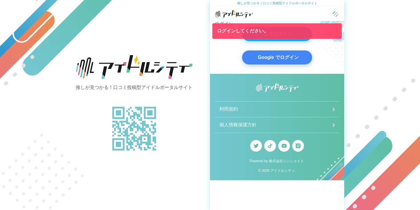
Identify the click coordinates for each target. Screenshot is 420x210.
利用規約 (228, 108)
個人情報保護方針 (238, 124)
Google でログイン (278, 57)
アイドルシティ (282, 171)
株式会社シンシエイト (286, 161)
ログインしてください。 (242, 30)
